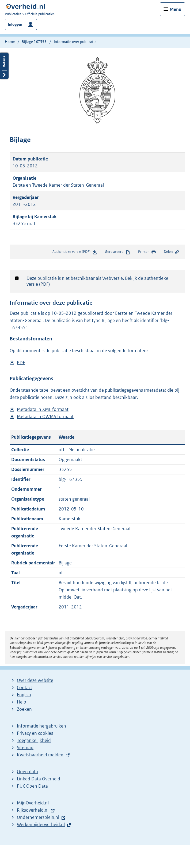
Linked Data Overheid (38, 779)
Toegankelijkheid (34, 740)
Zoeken (24, 709)
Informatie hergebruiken (41, 726)
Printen (147, 252)
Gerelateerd (117, 252)
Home (10, 41)
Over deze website (35, 680)
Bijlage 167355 (34, 41)
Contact (24, 687)
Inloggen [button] (15, 24)
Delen (171, 252)
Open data (27, 772)
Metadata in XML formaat (43, 409)
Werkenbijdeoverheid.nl (41, 824)
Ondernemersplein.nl (38, 817)
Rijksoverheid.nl (32, 810)
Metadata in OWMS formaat (45, 416)
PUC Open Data (32, 786)
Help (21, 702)
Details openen (4, 66)
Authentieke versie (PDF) (74, 253)
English (24, 695)
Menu (175, 9)
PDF (21, 362)
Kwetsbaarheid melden (40, 755)
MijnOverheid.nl (33, 803)
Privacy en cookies (35, 733)
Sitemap (25, 747)
